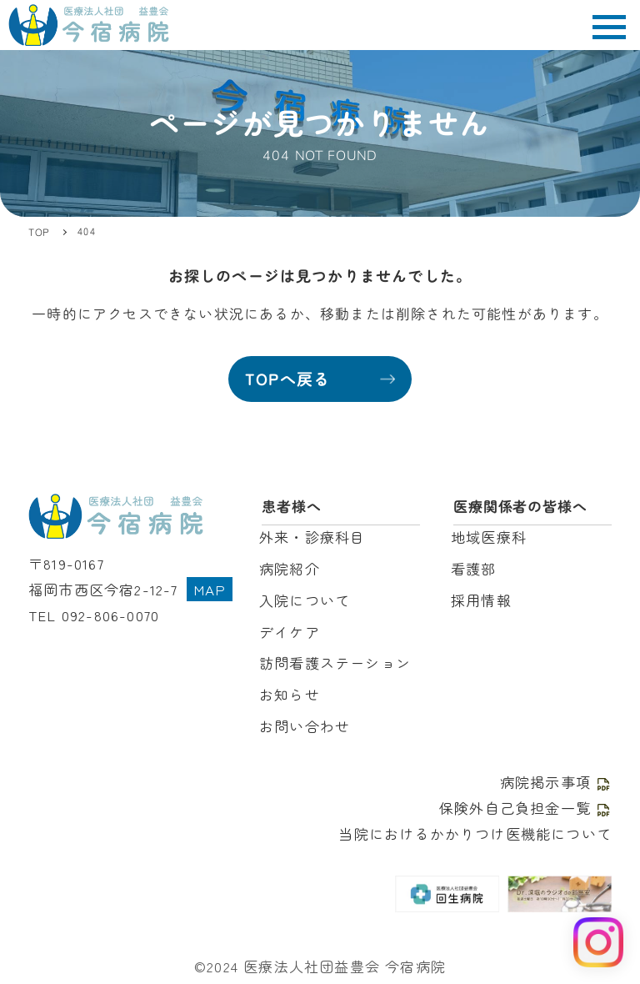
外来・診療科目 (312, 536)
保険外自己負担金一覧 (525, 807)
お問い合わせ (304, 725)
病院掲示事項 (556, 781)
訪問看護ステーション (335, 662)
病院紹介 (289, 568)
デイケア (289, 631)
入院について (304, 600)
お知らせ (289, 694)
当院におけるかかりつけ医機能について (475, 833)
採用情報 (481, 600)
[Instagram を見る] (598, 942)
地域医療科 (489, 536)
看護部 (474, 568)
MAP (210, 589)
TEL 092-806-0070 (93, 615)
